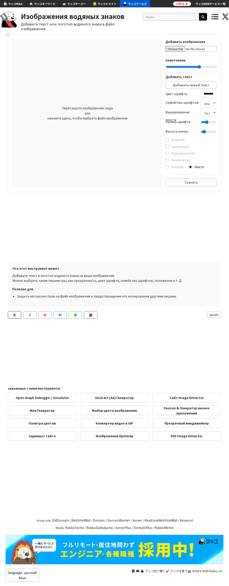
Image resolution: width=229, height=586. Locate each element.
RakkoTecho (74, 527)
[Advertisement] (114, 228)
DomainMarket (118, 520)
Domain (99, 520)
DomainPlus (143, 527)
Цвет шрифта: (176, 93)
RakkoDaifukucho (99, 527)
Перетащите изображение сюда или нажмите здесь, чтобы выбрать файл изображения (87, 113)
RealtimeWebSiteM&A (160, 520)
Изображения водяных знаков (73, 16)
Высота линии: (177, 131)
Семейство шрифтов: (182, 102)
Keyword (186, 520)
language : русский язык (22, 575)
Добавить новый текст (191, 85)
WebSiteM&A (80, 520)
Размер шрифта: (178, 121)
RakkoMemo (164, 527)
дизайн (214, 314)
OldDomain (60, 520)
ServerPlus (123, 527)
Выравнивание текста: (177, 113)
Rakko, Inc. (216, 571)
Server (137, 520)
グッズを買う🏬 (180, 571)
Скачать (191, 182)
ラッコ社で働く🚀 (157, 571)
